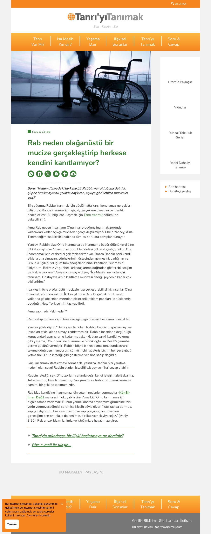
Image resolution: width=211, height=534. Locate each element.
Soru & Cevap (41, 132)
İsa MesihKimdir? (65, 41)
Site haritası (175, 187)
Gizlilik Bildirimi (144, 520)
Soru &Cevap (174, 41)
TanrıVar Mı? (37, 41)
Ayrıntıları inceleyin (38, 515)
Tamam (12, 524)
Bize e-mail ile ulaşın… (51, 444)
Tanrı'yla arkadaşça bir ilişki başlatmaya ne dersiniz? (77, 435)
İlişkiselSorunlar (120, 41)
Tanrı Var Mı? (93, 215)
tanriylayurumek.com (168, 527)
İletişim (186, 520)
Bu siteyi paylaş (177, 191)
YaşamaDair (93, 41)
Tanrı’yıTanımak (147, 41)
